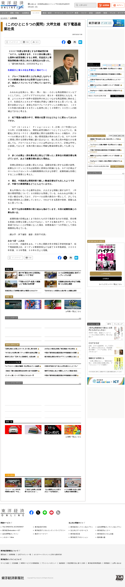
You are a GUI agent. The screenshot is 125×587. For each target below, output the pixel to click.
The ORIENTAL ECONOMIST (13, 527)
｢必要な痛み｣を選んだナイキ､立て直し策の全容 (21, 349)
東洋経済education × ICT (11, 530)
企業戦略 (13, 18)
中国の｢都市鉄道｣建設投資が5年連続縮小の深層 (61, 353)
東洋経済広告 (75, 534)
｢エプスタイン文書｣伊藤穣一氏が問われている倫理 (22, 366)
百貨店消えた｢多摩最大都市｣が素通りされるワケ (21, 291)
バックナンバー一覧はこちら (111, 284)
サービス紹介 (5, 563)
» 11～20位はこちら (117, 166)
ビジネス (4, 18)
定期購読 (106, 278)
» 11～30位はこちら (117, 96)
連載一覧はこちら (74, 437)
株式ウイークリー (41, 534)
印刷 (27, 42)
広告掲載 (15, 563)
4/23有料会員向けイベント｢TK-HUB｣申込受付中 (54, 4)
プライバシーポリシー (48, 563)
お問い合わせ (116, 563)
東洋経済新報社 (13, 578)
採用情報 (12, 554)
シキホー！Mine (8, 537)
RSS (58, 512)
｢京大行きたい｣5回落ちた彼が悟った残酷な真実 (61, 291)
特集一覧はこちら (74, 311)
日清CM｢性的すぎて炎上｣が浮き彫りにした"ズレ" (61, 366)
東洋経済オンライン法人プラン (81, 527)
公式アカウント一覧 (24, 554)
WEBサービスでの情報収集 (30, 563)
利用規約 (107, 563)
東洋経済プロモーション (79, 537)
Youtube (51, 512)
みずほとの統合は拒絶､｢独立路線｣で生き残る (60, 349)
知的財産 (62, 563)
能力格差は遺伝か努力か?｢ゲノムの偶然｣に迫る (61, 357)
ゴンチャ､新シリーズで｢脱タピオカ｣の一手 (19, 375)
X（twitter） (38, 512)
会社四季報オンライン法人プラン (109, 527)
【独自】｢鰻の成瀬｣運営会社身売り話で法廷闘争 (21, 371)
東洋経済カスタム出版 (105, 534)
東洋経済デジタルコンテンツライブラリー (50, 530)
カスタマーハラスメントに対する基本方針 (48, 554)
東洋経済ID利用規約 (94, 563)
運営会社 (4, 554)
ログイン (120, 5)
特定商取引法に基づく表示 (76, 563)
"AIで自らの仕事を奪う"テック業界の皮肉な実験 (21, 353)
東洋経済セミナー (103, 530)
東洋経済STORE (41, 527)
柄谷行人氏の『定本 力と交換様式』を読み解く (21, 357)
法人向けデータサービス (79, 530)
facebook (31, 512)
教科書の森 (101, 537)
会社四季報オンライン (10, 534)
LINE (45, 512)
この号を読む (106, 274)
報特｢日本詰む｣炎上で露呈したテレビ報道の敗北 (61, 371)
